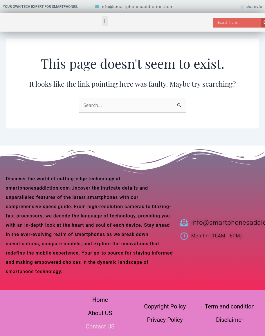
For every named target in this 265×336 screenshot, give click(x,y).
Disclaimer (229, 319)
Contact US (100, 326)
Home (100, 299)
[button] (105, 21)
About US (100, 313)
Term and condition (230, 306)
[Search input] (238, 23)
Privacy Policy (165, 319)
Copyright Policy (165, 306)
